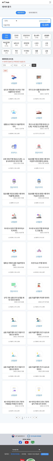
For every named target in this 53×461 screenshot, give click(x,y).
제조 (16, 52)
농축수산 (16, 44)
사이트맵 (23, 454)
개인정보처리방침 (14, 454)
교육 (46, 44)
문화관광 (26, 44)
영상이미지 (26, 36)
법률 (36, 52)
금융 (46, 52)
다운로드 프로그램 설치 (33, 454)
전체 (6, 36)
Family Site (15, 449)
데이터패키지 (33, 13)
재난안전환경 (6, 44)
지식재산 (26, 52)
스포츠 (37, 44)
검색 (47, 25)
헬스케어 (36, 36)
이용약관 (6, 454)
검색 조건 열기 (43, 21)
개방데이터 (20, 13)
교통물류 (46, 36)
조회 (34, 65)
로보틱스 (6, 52)
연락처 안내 (45, 454)
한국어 (16, 36)
